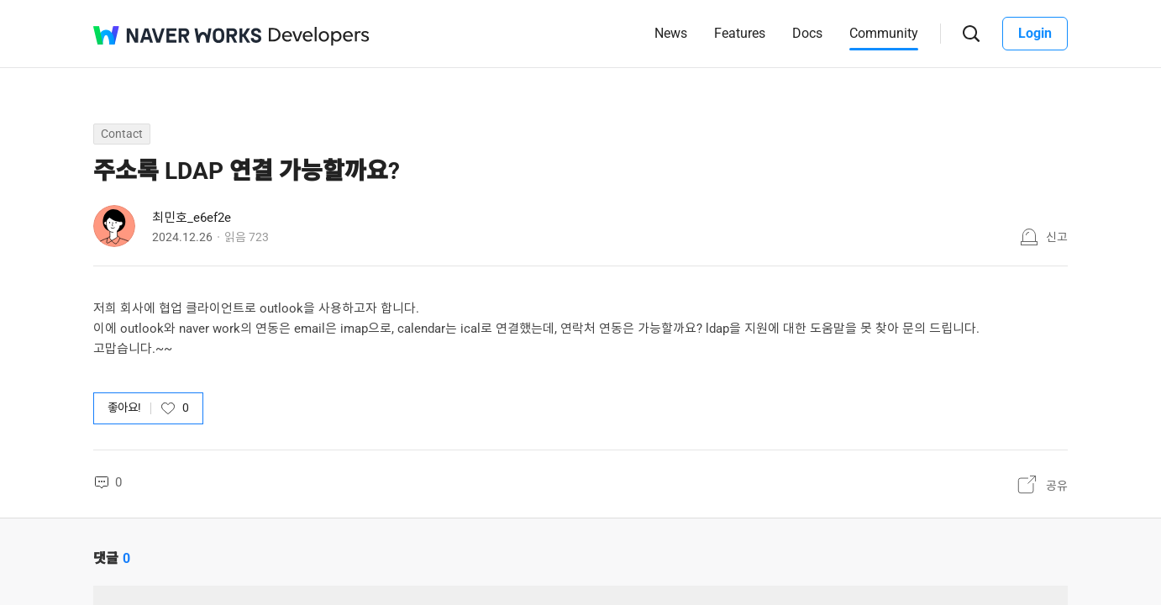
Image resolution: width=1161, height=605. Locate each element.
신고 (1057, 237)
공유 (1057, 485)
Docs (807, 33)
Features (739, 33)
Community (883, 33)
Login (1035, 33)
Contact (122, 133)
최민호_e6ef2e (191, 217)
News (670, 33)
